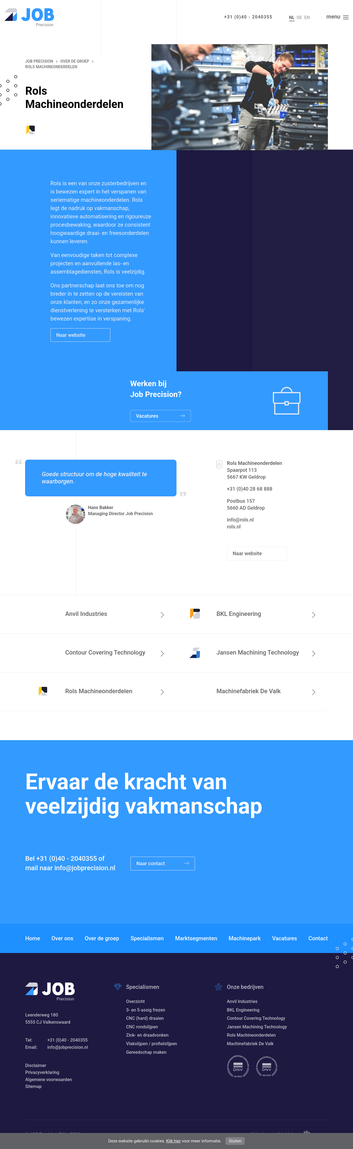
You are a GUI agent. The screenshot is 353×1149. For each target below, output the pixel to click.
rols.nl (234, 527)
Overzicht (135, 1001)
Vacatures (284, 938)
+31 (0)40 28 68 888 (249, 489)
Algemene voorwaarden (48, 1079)
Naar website (71, 335)
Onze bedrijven (245, 987)
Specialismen (147, 938)
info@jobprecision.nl (84, 868)
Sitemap (33, 1086)
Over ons (62, 938)
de (299, 17)
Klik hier (173, 1141)
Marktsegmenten (196, 938)
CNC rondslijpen (142, 1026)
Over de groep (102, 938)
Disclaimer (35, 1065)
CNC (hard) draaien (145, 1018)
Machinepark (245, 938)
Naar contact (162, 864)
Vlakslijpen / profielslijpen (151, 1043)
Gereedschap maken (146, 1052)
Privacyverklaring (42, 1072)
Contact (318, 938)
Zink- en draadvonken (147, 1035)
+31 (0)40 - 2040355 (248, 17)
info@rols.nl (240, 520)
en (307, 17)
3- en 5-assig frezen (145, 1010)
